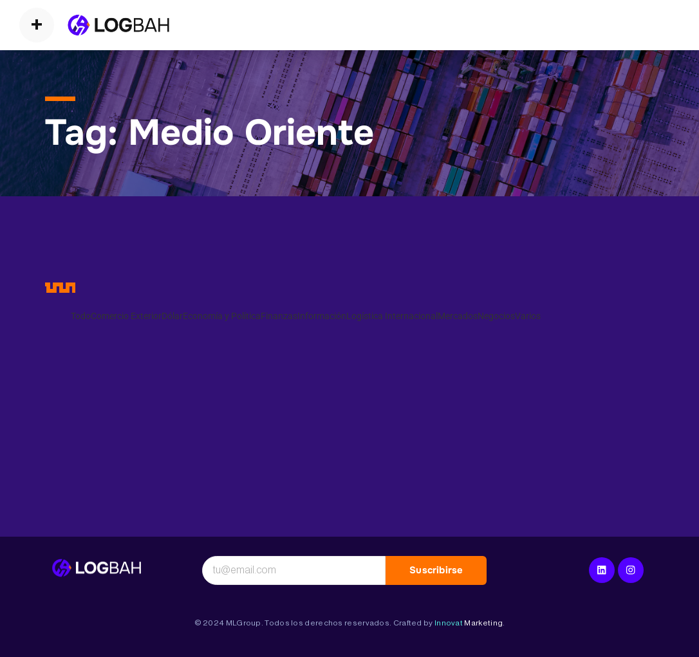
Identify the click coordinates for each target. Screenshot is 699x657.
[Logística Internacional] (96, 568)
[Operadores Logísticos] (118, 25)
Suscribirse (436, 570)
